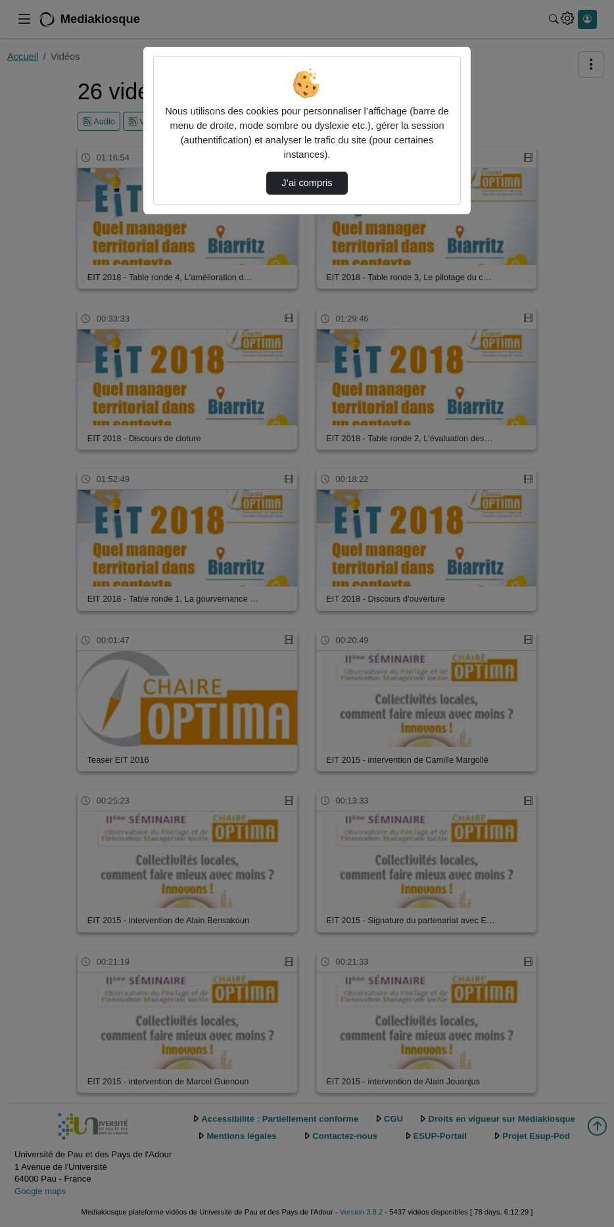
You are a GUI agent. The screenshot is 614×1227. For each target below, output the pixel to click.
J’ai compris (306, 183)
